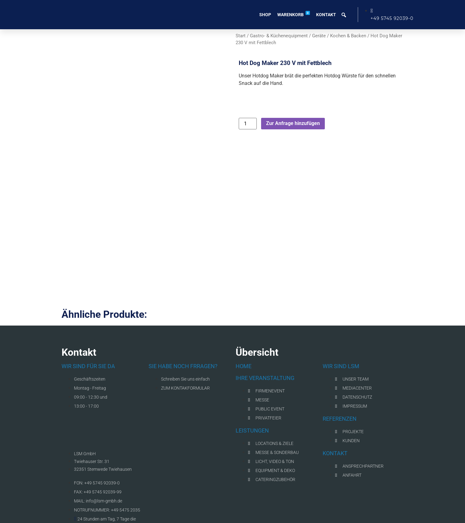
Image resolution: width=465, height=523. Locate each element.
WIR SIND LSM (341, 345)
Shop (265, 14)
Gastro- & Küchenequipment (279, 36)
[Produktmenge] (248, 123)
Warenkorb (293, 14)
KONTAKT (335, 432)
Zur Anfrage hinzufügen (293, 123)
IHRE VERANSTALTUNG (265, 357)
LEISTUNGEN (252, 409)
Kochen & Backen (348, 36)
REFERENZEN (340, 398)
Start (241, 36)
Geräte (319, 36)
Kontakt (326, 14)
